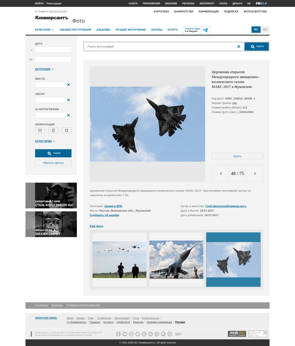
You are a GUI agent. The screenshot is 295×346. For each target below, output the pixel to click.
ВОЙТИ (39, 3)
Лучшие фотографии (130, 29)
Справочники (104, 318)
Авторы (156, 29)
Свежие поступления (75, 29)
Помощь (57, 305)
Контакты (41, 305)
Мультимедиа (122, 318)
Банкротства (184, 11)
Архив (70, 318)
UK (249, 3)
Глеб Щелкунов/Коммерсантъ (226, 206)
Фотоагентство (255, 11)
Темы (91, 318)
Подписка (231, 11)
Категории (43, 29)
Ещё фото (96, 226)
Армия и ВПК (113, 206)
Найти (53, 153)
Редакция (95, 322)
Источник (44, 69)
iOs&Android (123, 322)
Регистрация (54, 3)
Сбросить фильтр (53, 162)
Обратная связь (46, 318)
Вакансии (138, 322)
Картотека (161, 11)
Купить (237, 156)
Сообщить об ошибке (104, 215)
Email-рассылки (150, 318)
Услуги (172, 29)
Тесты (136, 318)
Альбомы (103, 29)
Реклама (180, 322)
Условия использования (83, 305)
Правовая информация (159, 322)
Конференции (209, 11)
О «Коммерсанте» (76, 322)
